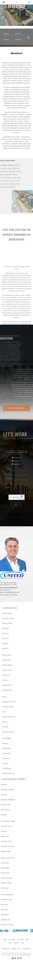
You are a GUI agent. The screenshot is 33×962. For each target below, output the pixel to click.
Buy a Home (12, 939)
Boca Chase (5, 628)
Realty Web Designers (25, 955)
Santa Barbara (6, 738)
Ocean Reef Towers (6, 883)
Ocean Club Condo (6, 878)
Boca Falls (5, 633)
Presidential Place (6, 899)
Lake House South (6, 841)
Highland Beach (7, 685)
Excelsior (4, 831)
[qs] (20, 33)
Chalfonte (4, 814)
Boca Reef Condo (6, 804)
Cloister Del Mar (6, 826)
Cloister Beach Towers (8, 821)
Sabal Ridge (4, 909)
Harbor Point (5, 836)
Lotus (4, 712)
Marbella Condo (5, 851)
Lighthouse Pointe (8, 707)
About (27, 939)
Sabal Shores (5, 914)
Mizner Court (5, 863)
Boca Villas (5, 638)
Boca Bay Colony (7, 623)
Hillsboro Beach (7, 690)
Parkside (5, 722)
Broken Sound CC (7, 665)
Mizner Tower (5, 873)
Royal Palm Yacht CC (8, 732)
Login (22, 943)
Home (5, 939)
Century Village (7, 670)
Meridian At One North (8, 858)
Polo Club (5, 727)
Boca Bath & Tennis (8, 618)
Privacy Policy (16, 949)
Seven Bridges (6, 748)
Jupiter (4, 697)
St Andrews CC (6, 753)
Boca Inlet (4, 794)
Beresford (4, 784)
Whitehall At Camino (7, 924)
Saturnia (5, 743)
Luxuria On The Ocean (7, 846)
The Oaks (5, 763)
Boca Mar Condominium (8, 799)
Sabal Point (4, 904)
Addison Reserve (7, 613)
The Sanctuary (6, 768)
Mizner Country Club (8, 717)
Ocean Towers (5, 888)
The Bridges (5, 758)
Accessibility (27, 949)
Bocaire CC (5, 648)
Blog (10, 943)
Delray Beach (6, 675)
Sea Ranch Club (5, 919)
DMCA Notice (6, 949)
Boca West (5, 643)
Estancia (4, 680)
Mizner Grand (5, 868)
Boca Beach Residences (8, 789)
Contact (16, 943)
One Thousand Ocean (7, 894)
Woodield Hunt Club (8, 773)
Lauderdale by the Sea (8, 702)
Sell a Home (20, 939)
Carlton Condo (5, 809)
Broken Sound (6, 660)
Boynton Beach (6, 655)
